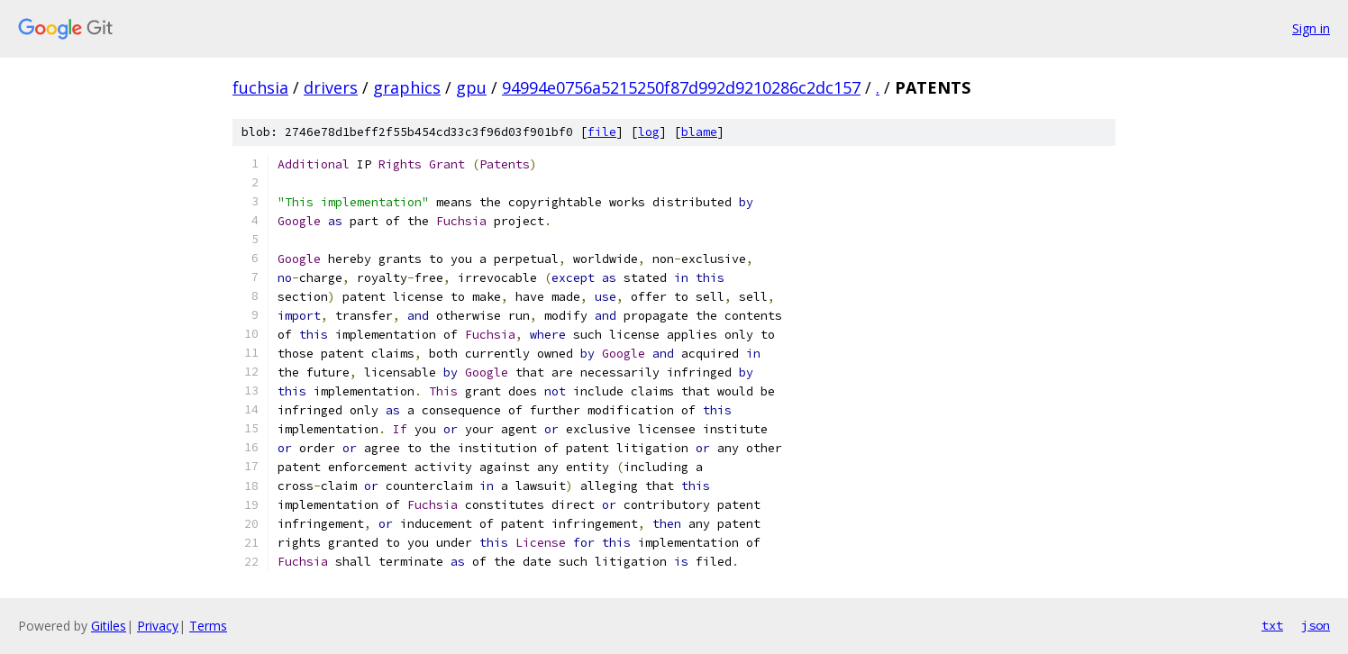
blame (699, 132)
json (1315, 625)
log (649, 132)
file (601, 132)
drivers (331, 87)
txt (1272, 625)
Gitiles (108, 625)
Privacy (157, 625)
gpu (471, 87)
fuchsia (260, 87)
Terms (208, 625)
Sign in (1311, 28)
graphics (407, 87)
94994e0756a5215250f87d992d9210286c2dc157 (681, 87)
